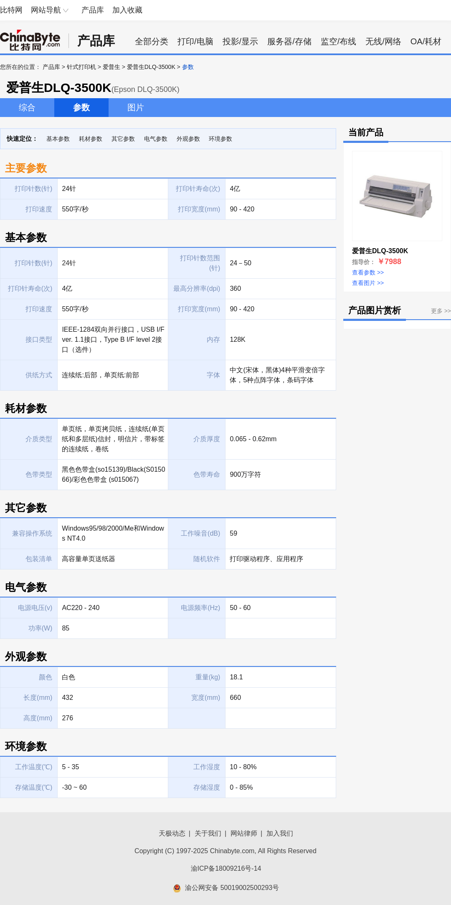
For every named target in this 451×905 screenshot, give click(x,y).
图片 (135, 107)
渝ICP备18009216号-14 (226, 868)
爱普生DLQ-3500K (151, 67)
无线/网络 (383, 41)
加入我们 (279, 833)
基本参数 (58, 138)
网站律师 (244, 833)
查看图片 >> (368, 283)
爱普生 (111, 67)
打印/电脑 (195, 41)
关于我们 (208, 833)
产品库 (92, 10)
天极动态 (172, 833)
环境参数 (220, 138)
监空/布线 (339, 41)
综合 (27, 107)
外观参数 (188, 138)
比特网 (11, 10)
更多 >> (441, 311)
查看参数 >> (368, 272)
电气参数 (155, 138)
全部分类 (151, 41)
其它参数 (123, 138)
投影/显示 (240, 41)
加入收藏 (127, 10)
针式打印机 (81, 67)
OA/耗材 (425, 41)
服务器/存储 (289, 41)
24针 (69, 263)
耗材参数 (90, 138)
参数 (81, 107)
